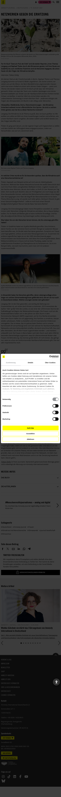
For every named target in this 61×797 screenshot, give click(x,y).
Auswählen (30, 433)
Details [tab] (30, 362)
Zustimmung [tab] (11, 362)
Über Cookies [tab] (50, 362)
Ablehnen (30, 439)
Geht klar (30, 428)
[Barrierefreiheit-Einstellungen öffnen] (56, 682)
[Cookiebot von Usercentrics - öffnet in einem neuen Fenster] (49, 356)
